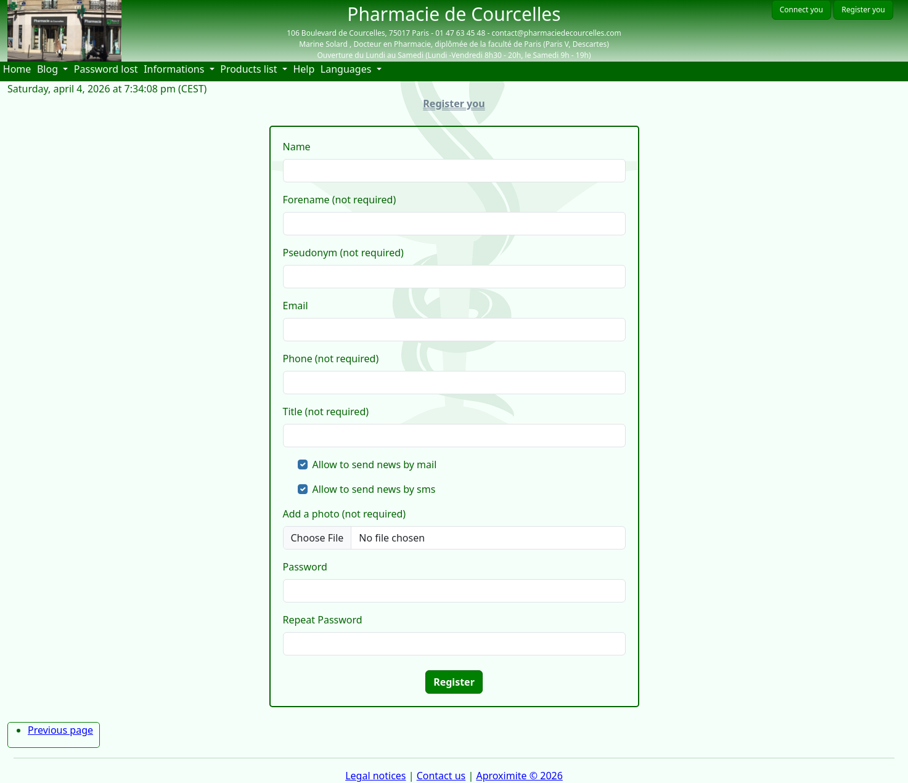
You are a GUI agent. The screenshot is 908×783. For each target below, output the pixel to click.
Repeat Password (322, 620)
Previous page (60, 730)
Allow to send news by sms (374, 489)
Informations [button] (175, 69)
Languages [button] (347, 69)
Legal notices (375, 775)
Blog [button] (48, 69)
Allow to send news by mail (375, 464)
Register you (863, 9)
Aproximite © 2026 (519, 775)
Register (454, 682)
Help (305, 69)
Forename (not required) (339, 199)
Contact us (441, 775)
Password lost (106, 69)
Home (18, 69)
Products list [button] (250, 69)
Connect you (801, 9)
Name (297, 146)
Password (305, 567)
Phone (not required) (331, 358)
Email (295, 305)
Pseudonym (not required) (343, 252)
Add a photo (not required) (344, 514)
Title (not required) (326, 411)
